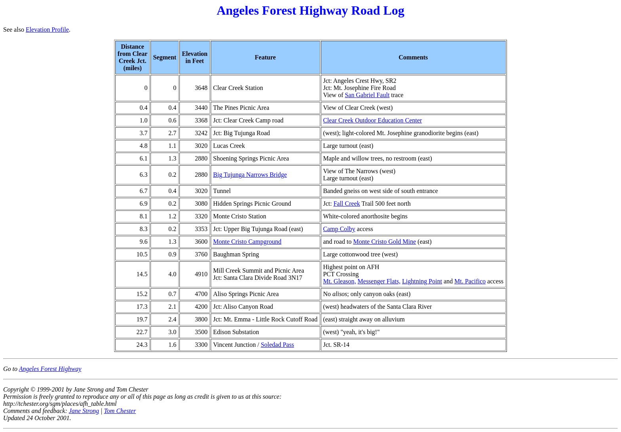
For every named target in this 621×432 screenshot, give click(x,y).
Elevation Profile (47, 29)
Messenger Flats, (379, 281)
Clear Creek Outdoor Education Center (372, 120)
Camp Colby (339, 229)
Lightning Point (422, 281)
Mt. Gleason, (339, 281)
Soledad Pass (277, 344)
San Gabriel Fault (367, 95)
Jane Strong (84, 410)
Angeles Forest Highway (50, 368)
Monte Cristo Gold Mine (384, 241)
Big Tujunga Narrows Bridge (250, 174)
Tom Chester (120, 410)
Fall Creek (346, 203)
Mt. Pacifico (470, 281)
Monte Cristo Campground (247, 241)
